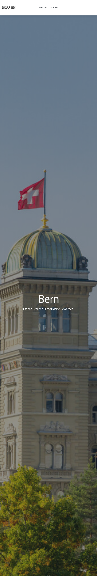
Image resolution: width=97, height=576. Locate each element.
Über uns (54, 8)
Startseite (43, 8)
